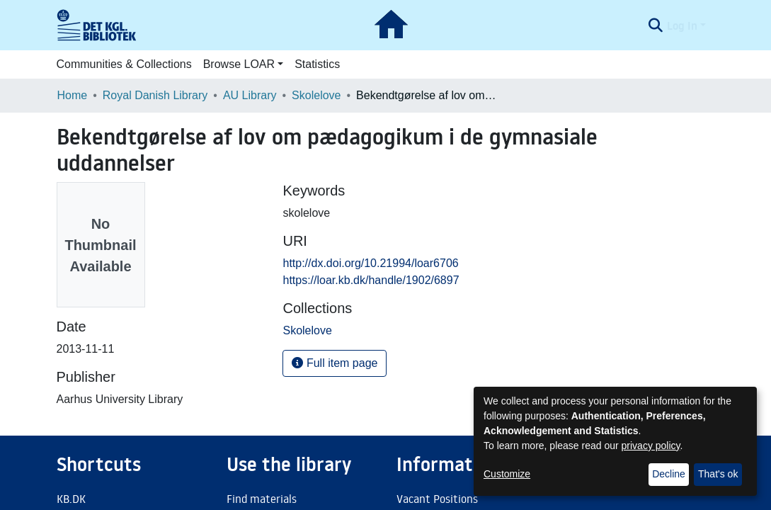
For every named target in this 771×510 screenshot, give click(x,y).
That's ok (718, 474)
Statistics (317, 64)
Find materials (262, 499)
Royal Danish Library (155, 95)
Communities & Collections (124, 64)
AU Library (250, 95)
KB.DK (71, 499)
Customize (507, 474)
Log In (682, 25)
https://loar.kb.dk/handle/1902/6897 (370, 280)
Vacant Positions (437, 499)
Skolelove (316, 95)
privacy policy (651, 445)
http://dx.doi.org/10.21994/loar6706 (370, 263)
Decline (668, 474)
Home (72, 95)
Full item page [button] (334, 363)
